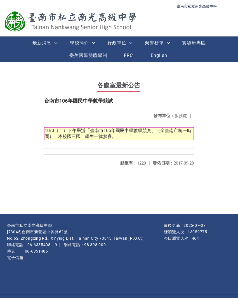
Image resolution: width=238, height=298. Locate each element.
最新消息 (41, 42)
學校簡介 (79, 42)
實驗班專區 (194, 42)
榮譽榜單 (154, 42)
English (159, 55)
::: (46, 67)
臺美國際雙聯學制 (88, 55)
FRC (128, 55)
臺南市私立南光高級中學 (197, 6)
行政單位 (116, 42)
